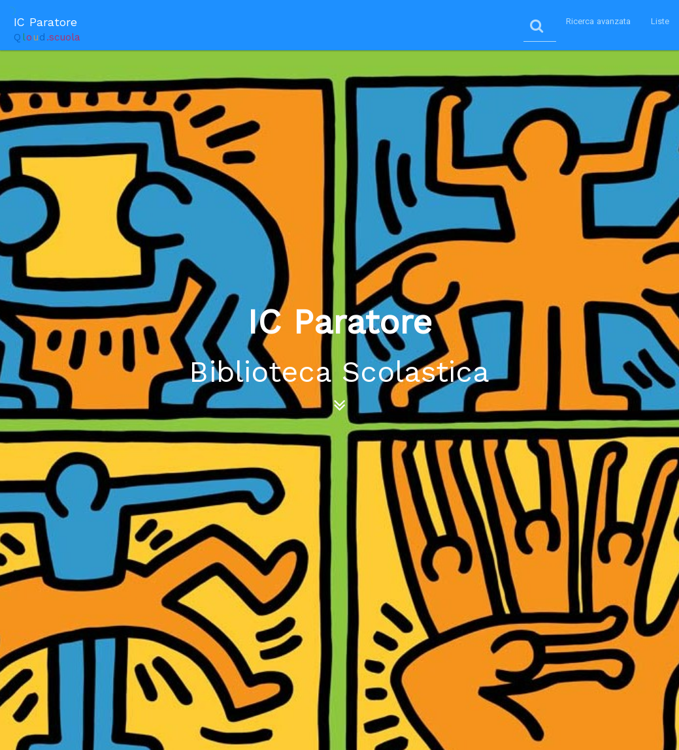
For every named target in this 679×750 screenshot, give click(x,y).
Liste (660, 21)
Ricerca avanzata (598, 21)
